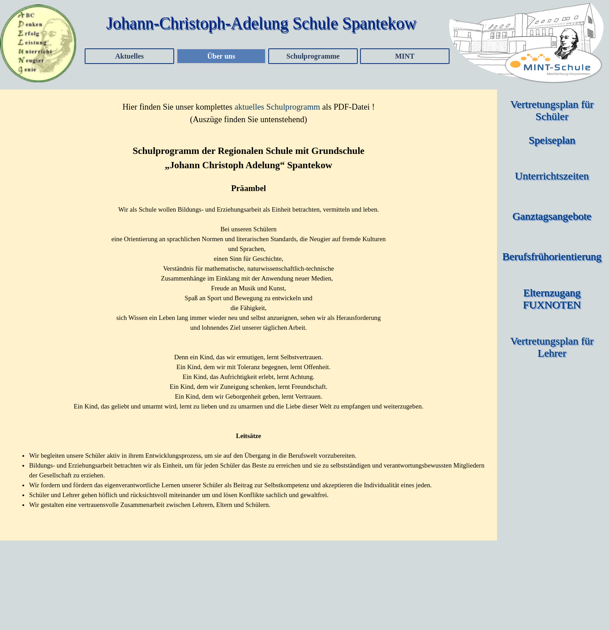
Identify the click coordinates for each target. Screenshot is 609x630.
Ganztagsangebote (552, 216)
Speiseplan (552, 140)
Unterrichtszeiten (552, 176)
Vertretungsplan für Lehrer (553, 347)
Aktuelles (129, 56)
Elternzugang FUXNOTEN (553, 299)
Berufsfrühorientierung (551, 256)
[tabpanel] (248, 113)
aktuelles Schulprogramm (277, 106)
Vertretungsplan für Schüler (553, 110)
